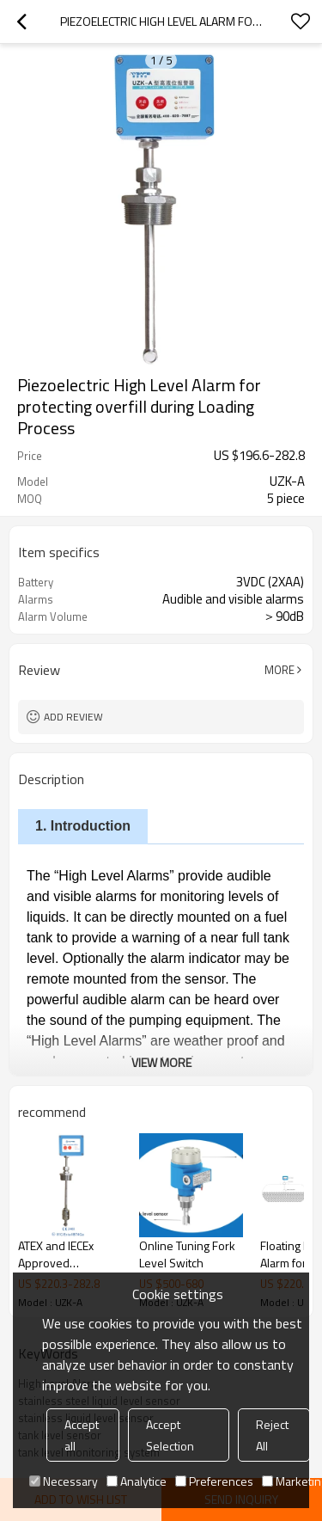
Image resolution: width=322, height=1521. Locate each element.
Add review (73, 716)
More (279, 669)
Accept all (81, 1435)
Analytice (136, 1481)
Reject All (272, 1435)
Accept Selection (170, 1435)
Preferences (214, 1481)
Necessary (63, 1481)
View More (161, 1062)
